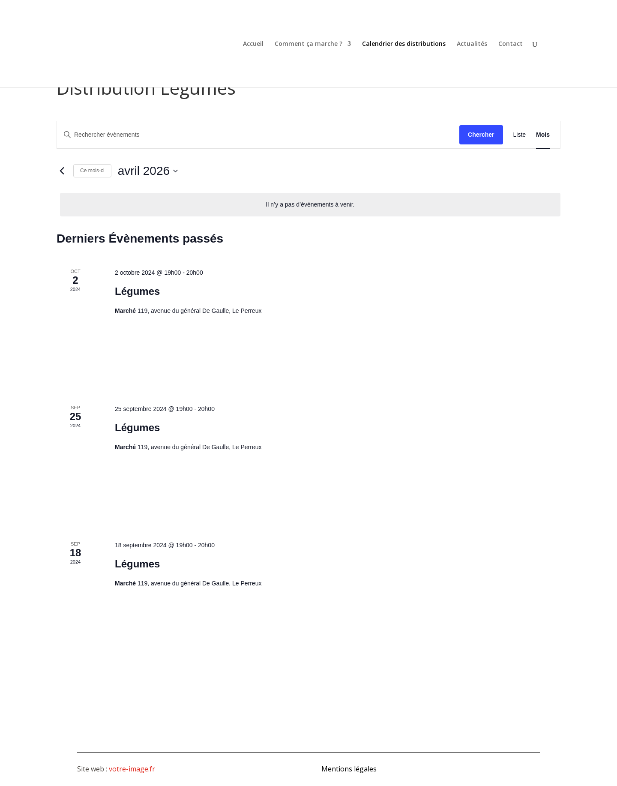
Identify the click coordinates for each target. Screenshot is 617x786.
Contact (510, 44)
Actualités (472, 44)
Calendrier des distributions (404, 44)
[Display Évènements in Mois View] (543, 134)
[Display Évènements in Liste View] (519, 134)
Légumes (137, 291)
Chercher (481, 134)
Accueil (253, 44)
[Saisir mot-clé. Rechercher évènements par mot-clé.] (258, 134)
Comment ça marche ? (308, 44)
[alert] (310, 204)
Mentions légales (349, 769)
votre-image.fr (132, 769)
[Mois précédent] (62, 171)
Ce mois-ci (92, 171)
